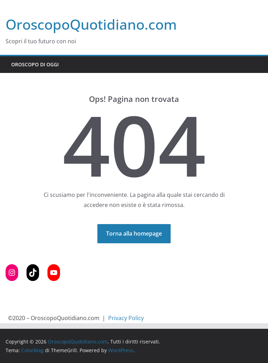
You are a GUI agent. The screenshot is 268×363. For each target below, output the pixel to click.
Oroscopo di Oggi (35, 64)
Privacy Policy (126, 318)
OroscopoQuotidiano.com (91, 24)
